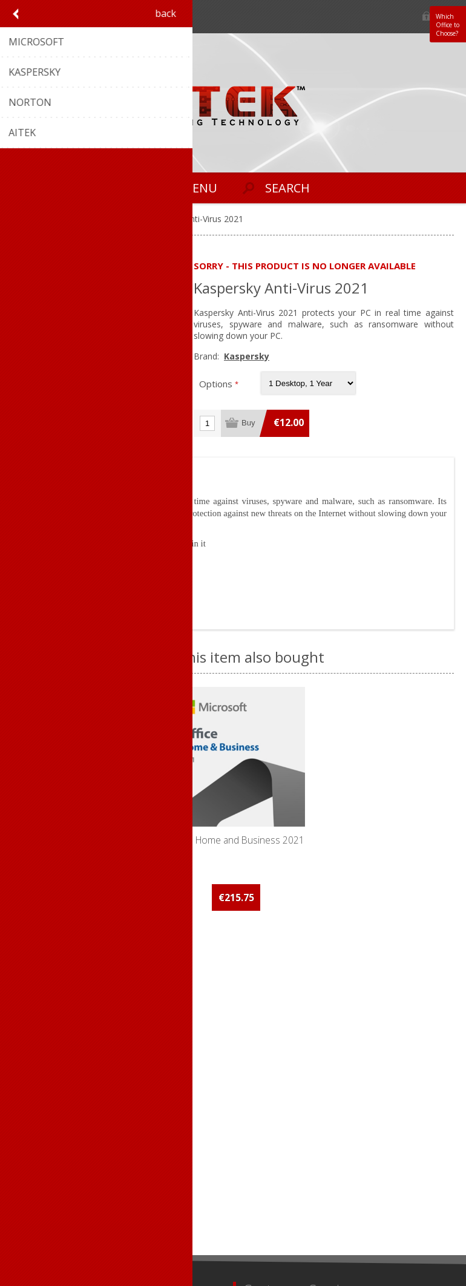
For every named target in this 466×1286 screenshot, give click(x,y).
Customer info (45, 1145)
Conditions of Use (52, 1067)
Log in (427, 16)
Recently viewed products (294, 1165)
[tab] (44, 470)
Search (257, 1185)
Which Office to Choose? (447, 25)
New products (271, 1145)
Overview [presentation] (45, 469)
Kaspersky (246, 356)
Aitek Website (270, 1067)
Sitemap (260, 1087)
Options (217, 384)
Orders (30, 1165)
